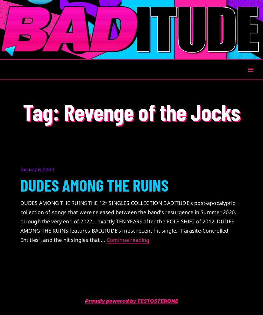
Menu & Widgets (250, 76)
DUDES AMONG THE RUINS (94, 185)
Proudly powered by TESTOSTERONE (131, 301)
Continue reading (128, 239)
